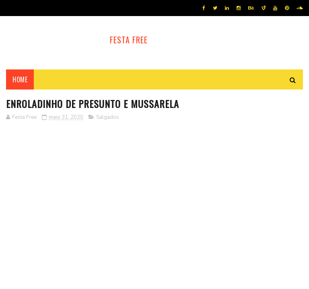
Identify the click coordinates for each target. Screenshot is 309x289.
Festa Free (129, 40)
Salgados (107, 117)
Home (19, 79)
